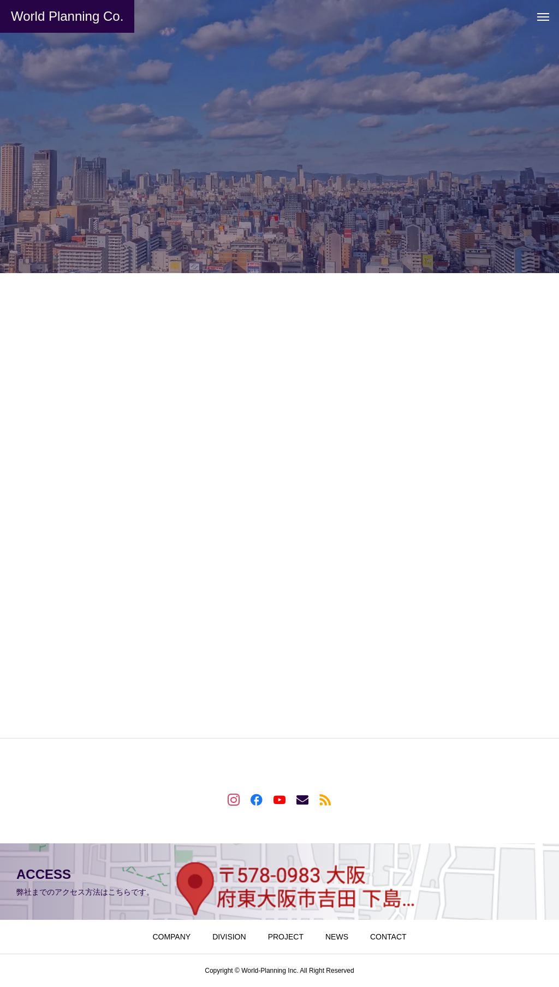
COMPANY (171, 936)
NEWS (336, 936)
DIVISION (229, 936)
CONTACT (388, 936)
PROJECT (286, 936)
